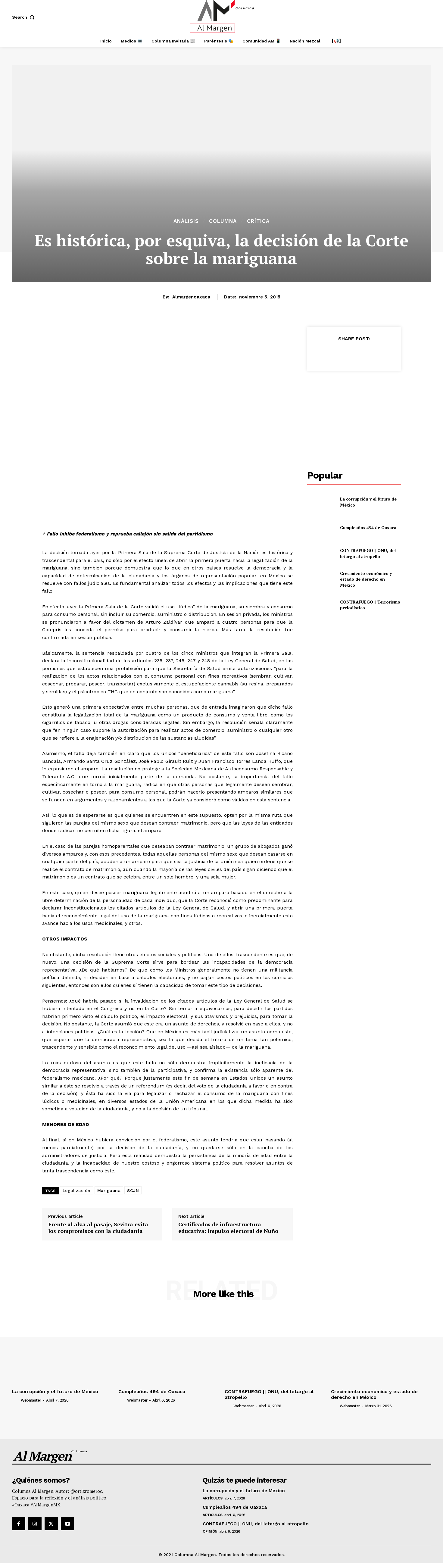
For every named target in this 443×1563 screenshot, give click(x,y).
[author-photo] (16, 1400)
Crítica (258, 221)
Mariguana (109, 1190)
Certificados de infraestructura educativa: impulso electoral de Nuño (228, 1227)
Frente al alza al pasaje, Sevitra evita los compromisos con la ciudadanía (98, 1227)
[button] (24, 17)
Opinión (210, 1531)
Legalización (77, 1190)
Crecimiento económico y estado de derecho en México (366, 579)
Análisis (186, 221)
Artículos (213, 1498)
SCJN (133, 1190)
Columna (223, 221)
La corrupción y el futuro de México (55, 1391)
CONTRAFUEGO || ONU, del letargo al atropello (368, 553)
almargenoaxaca (191, 297)
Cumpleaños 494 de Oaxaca (368, 527)
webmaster (31, 1400)
